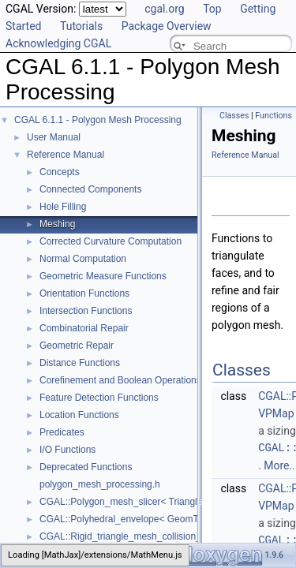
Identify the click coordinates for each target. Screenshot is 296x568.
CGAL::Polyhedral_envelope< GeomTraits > (131, 519)
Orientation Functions (84, 293)
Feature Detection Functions (99, 397)
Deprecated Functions (85, 467)
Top (212, 8)
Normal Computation (82, 258)
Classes (234, 115)
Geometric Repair (76, 345)
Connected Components (90, 189)
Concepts (59, 172)
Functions (273, 115)
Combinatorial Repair (84, 328)
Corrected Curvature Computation (110, 241)
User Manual (54, 137)
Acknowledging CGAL (58, 43)
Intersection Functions (85, 310)
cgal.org (164, 8)
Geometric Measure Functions (103, 276)
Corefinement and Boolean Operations (120, 380)
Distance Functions (79, 362)
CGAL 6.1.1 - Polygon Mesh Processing (98, 119)
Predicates (61, 432)
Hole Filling (62, 206)
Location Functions (79, 414)
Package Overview (167, 26)
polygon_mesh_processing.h (99, 484)
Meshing (57, 224)
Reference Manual (65, 154)
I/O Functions (67, 449)
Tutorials (81, 26)
